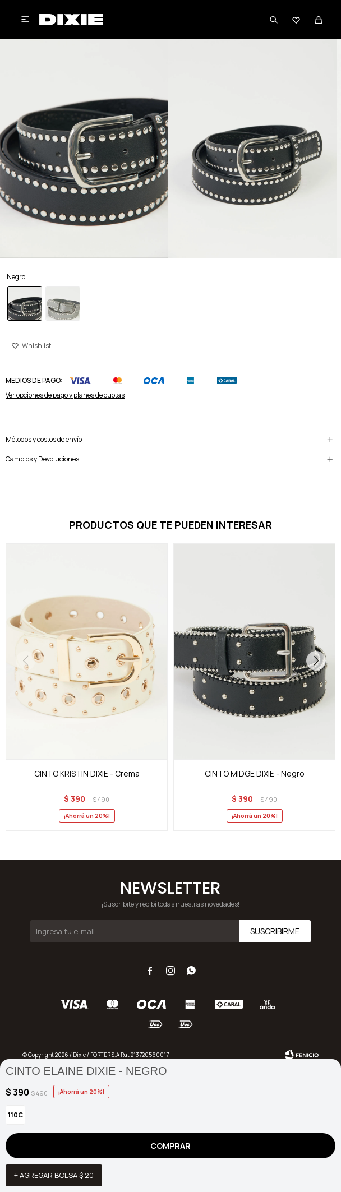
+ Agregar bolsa (54, 1175)
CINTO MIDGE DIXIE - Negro (255, 773)
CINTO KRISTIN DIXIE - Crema (87, 773)
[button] (316, 660)
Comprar (170, 1145)
